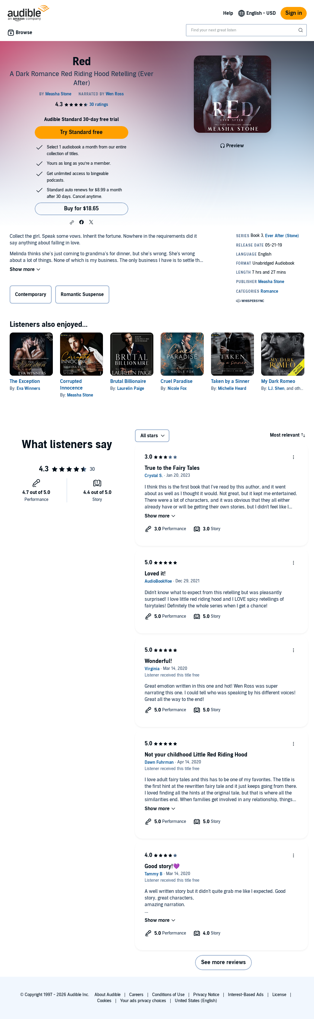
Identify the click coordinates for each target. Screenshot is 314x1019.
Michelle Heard (232, 388)
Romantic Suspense (82, 294)
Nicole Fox (177, 388)
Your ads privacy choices (143, 1000)
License (279, 994)
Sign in (293, 13)
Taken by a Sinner (230, 381)
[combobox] (246, 30)
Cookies (104, 1000)
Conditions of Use (168, 994)
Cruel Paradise (177, 381)
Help (228, 13)
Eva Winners (28, 388)
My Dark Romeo (278, 381)
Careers (136, 994)
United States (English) (196, 1000)
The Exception (25, 381)
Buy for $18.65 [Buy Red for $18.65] (81, 208)
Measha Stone (80, 395)
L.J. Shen (276, 388)
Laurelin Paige (130, 388)
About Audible (107, 994)
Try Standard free (81, 132)
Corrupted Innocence (71, 384)
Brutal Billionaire (128, 381)
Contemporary (30, 294)
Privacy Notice (206, 994)
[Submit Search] (301, 30)
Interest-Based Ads (246, 994)
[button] (71, 222)
